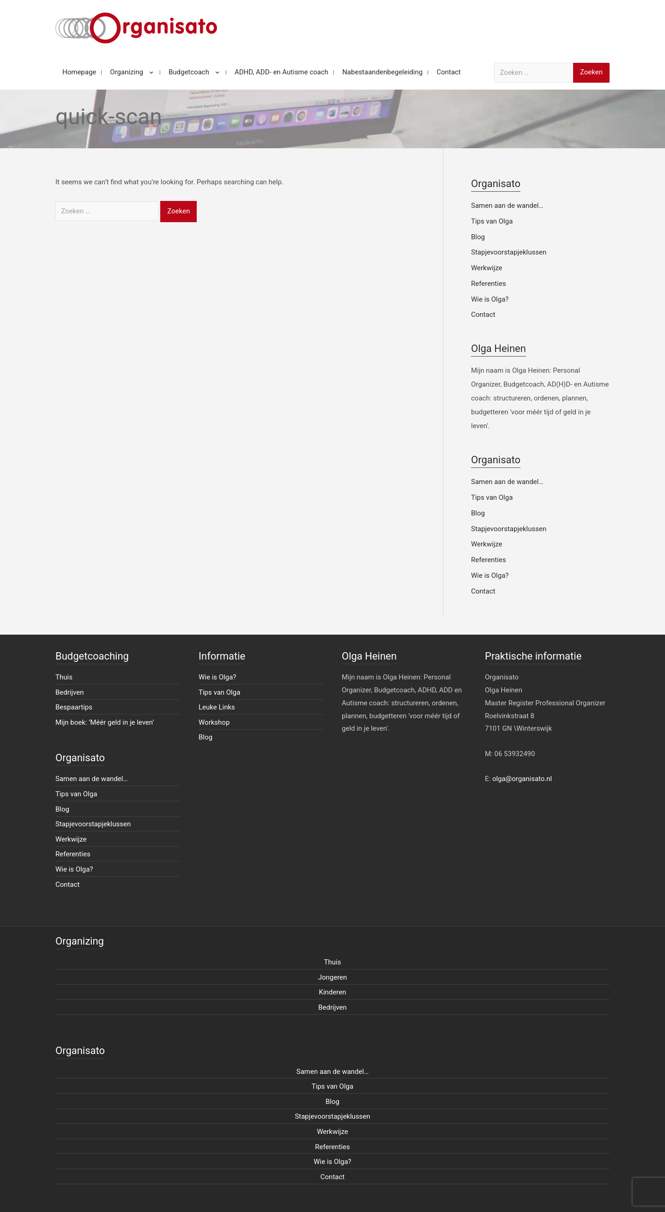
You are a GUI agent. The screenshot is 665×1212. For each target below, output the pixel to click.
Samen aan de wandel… (507, 205)
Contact (483, 314)
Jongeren (332, 977)
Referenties (488, 283)
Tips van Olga (492, 221)
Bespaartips (73, 707)
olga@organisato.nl (522, 779)
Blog (478, 237)
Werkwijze (486, 268)
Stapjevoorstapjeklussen (508, 252)
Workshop (214, 722)
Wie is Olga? (489, 299)
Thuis (64, 677)
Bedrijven (69, 692)
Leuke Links (217, 707)
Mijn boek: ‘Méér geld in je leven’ (104, 722)
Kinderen (332, 992)
